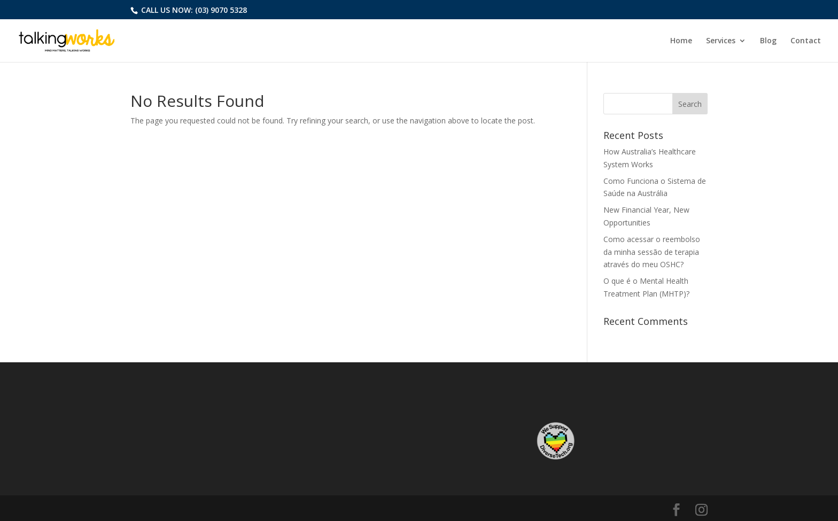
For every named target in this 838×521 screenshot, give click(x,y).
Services (720, 41)
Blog (768, 41)
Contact (805, 41)
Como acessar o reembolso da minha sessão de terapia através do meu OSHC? (651, 252)
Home (681, 41)
